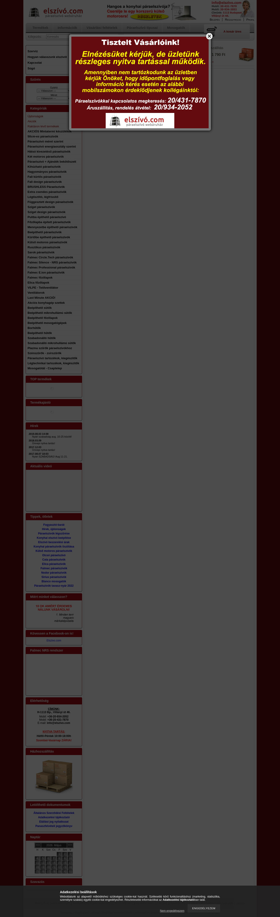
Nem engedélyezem (172, 910)
